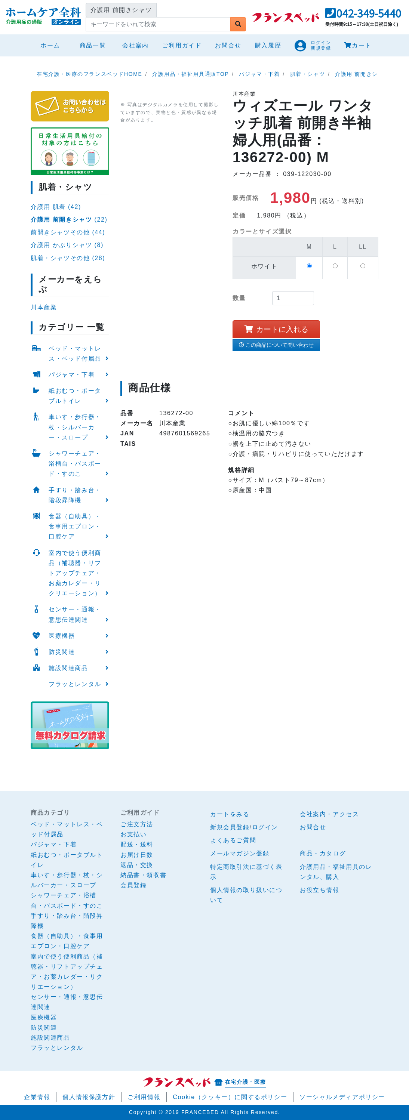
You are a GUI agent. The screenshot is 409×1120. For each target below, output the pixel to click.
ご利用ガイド (182, 45)
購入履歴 (268, 45)
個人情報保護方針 (88, 1097)
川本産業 (44, 307)
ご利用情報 (143, 1097)
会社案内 (135, 45)
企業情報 (37, 1097)
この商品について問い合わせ (276, 345)
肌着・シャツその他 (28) (68, 258)
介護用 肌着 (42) (56, 207)
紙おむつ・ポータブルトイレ (75, 396)
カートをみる (230, 814)
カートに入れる (276, 329)
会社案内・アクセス (329, 814)
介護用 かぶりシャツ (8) (67, 245)
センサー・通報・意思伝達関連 (75, 614)
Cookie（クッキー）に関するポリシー (230, 1097)
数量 (239, 298)
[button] (363, 15)
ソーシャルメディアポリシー (342, 1097)
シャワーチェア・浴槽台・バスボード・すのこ (75, 463)
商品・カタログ (323, 853)
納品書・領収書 (143, 875)
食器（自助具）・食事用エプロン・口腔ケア (75, 526)
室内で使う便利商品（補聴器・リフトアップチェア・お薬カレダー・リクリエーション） (75, 573)
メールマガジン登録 (239, 853)
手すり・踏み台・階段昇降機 (75, 495)
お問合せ (228, 45)
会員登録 (133, 885)
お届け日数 (136, 855)
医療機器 (62, 636)
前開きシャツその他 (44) (68, 232)
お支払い (133, 834)
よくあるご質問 (233, 840)
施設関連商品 (68, 668)
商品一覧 (93, 45)
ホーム (53, 44)
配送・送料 (136, 844)
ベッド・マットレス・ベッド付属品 (75, 353)
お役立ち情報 (319, 890)
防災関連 (62, 652)
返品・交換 (136, 865)
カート (357, 45)
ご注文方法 (136, 824)
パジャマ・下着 (72, 374)
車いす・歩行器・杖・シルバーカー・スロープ (75, 427)
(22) (69, 219)
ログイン (265, 827)
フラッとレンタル (75, 684)
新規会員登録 (230, 827)
